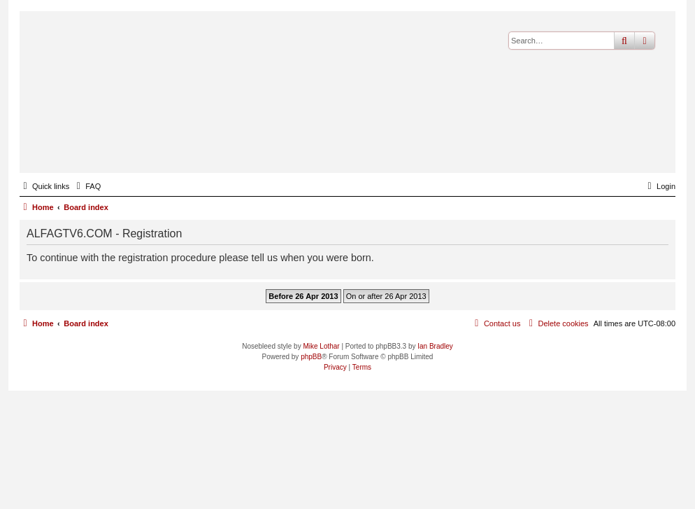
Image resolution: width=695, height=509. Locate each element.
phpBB (311, 357)
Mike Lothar (321, 346)
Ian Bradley (435, 346)
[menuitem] (87, 186)
